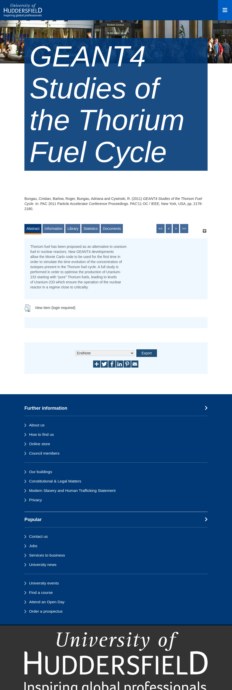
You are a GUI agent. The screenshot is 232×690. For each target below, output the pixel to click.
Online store (39, 444)
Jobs (33, 546)
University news (42, 564)
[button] (27, 308)
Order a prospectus (46, 611)
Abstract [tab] (32, 229)
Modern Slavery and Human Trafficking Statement (72, 490)
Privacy (35, 500)
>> (184, 229)
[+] (204, 231)
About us (37, 425)
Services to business (47, 555)
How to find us (41, 434)
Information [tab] (53, 229)
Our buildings (40, 472)
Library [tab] (72, 229)
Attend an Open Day (46, 602)
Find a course (41, 592)
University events (44, 583)
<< (160, 229)
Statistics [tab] (90, 229)
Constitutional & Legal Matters (55, 481)
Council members (44, 453)
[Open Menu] (225, 10)
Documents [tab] (112, 229)
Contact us (38, 536)
